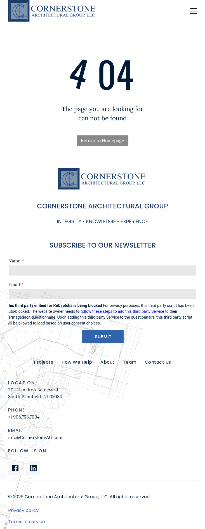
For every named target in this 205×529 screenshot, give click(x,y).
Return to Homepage (102, 140)
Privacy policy (23, 510)
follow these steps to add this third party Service (122, 311)
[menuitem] (43, 362)
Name (14, 261)
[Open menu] (193, 11)
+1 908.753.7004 (24, 417)
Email (14, 284)
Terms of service (26, 521)
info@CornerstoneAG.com (35, 437)
